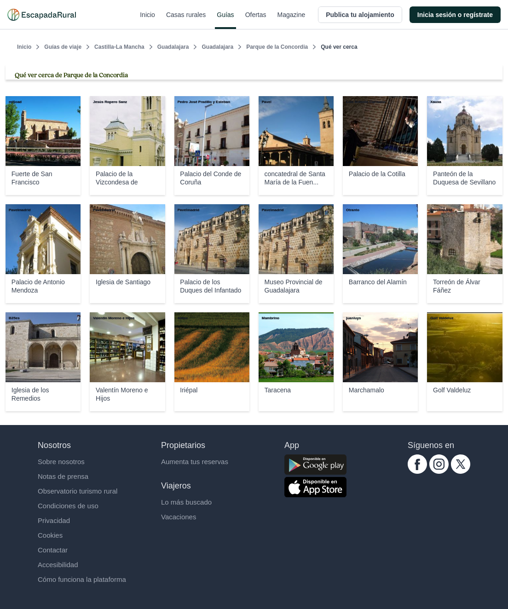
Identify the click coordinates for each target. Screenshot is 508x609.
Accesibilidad (58, 565)
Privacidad (54, 520)
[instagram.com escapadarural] (439, 471)
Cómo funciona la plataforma (82, 579)
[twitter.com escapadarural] (460, 471)
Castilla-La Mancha (119, 47)
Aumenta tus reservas (194, 461)
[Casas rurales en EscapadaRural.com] (41, 15)
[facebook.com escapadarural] (417, 471)
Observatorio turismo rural (77, 491)
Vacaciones (178, 517)
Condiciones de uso (68, 506)
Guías (225, 20)
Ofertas (255, 20)
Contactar (53, 550)
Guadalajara (173, 47)
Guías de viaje (62, 47)
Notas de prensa (63, 476)
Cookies (50, 535)
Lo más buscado (186, 502)
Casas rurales (186, 20)
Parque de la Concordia (277, 47)
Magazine (291, 20)
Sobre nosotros (61, 461)
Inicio (147, 20)
